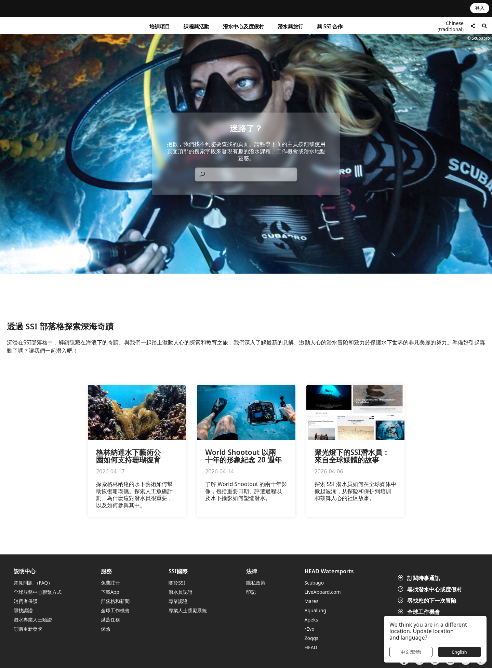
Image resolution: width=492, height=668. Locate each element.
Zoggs (311, 638)
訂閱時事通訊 (419, 578)
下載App (110, 592)
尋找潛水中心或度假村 (430, 589)
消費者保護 (26, 601)
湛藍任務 (110, 619)
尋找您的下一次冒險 (427, 600)
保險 (105, 629)
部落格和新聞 (115, 601)
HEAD (311, 647)
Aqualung (316, 610)
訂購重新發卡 (28, 629)
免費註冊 (110, 582)
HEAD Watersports (329, 571)
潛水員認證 (180, 592)
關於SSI (177, 582)
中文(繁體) (411, 652)
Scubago (314, 582)
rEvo (310, 629)
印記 (251, 592)
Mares (312, 601)
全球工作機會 (419, 612)
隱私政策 (255, 582)
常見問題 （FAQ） (33, 582)
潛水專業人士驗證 (33, 619)
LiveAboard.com (323, 592)
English (459, 652)
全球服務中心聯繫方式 (38, 592)
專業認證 (178, 601)
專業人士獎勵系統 (188, 610)
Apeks (311, 619)
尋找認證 (23, 610)
